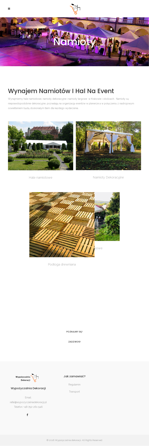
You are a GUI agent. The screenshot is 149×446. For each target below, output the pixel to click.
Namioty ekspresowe (108, 248)
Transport (74, 391)
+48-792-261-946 (33, 407)
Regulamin (74, 384)
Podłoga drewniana (40, 264)
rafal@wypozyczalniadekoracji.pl (28, 402)
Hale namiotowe (40, 177)
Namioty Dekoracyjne (108, 177)
